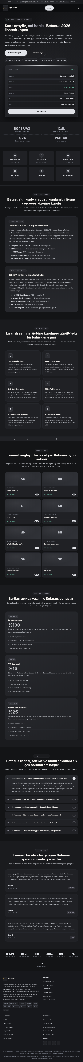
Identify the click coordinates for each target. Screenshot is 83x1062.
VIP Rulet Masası (8, 1027)
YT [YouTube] (58, 1043)
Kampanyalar (7, 1031)
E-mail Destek (47, 1031)
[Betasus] (12, 8)
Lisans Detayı (37, 53)
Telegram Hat (47, 1023)
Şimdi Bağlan (41, 114)
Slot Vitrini (6, 1020)
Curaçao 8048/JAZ (49, 981)
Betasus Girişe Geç (15, 53)
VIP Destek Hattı (48, 1034)
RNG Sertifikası (48, 985)
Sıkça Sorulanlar (8, 1034)
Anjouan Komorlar (49, 1000)
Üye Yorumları (7, 1038)
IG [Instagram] (54, 1043)
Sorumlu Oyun (47, 996)
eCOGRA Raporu (48, 989)
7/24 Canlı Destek (48, 1020)
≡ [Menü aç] (78, 8)
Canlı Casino (7, 1023)
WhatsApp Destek (49, 1027)
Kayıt (49, 8)
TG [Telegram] (45, 1043)
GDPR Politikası (48, 992)
